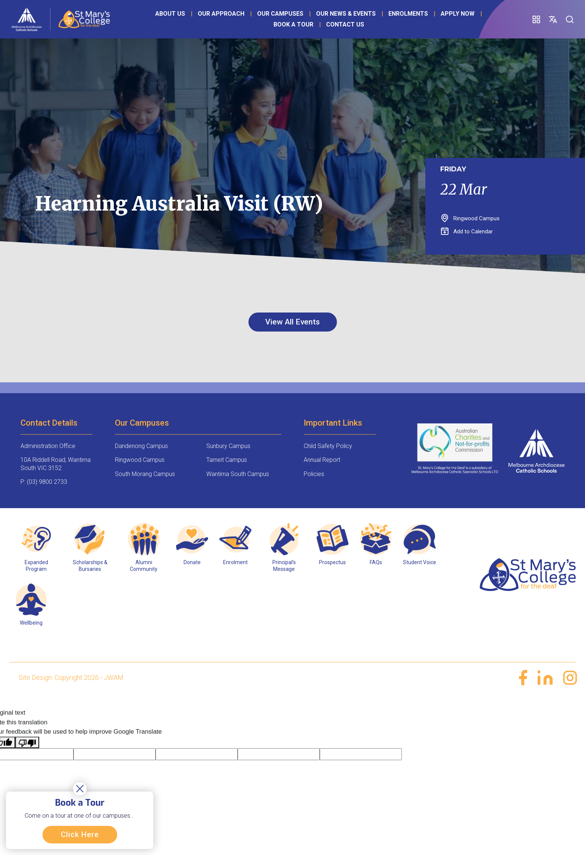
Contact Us (342, 30)
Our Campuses (277, 20)
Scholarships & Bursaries (90, 566)
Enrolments (405, 20)
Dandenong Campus (141, 446)
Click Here (81, 832)
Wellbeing (31, 624)
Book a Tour (290, 30)
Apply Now (241, 30)
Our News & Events (343, 20)
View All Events (292, 322)
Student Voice (419, 563)
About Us (167, 20)
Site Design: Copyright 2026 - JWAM (71, 678)
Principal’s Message (284, 566)
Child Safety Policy (328, 446)
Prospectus (332, 563)
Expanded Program (36, 566)
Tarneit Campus (226, 460)
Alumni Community (143, 566)
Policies (314, 474)
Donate (192, 563)
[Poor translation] (27, 743)
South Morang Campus (145, 474)
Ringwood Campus (140, 460)
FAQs (376, 563)
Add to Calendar (467, 231)
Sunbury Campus (228, 446)
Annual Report (322, 460)
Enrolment (235, 563)
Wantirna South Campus (237, 474)
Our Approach (218, 20)
